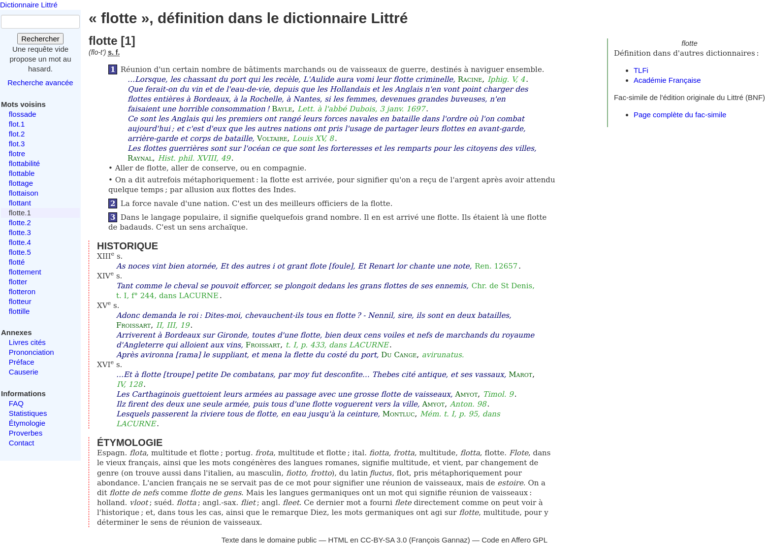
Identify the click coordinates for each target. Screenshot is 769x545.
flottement (25, 272)
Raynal (140, 158)
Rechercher (40, 38)
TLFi (641, 70)
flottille (19, 311)
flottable (22, 173)
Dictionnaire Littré (29, 4)
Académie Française (667, 80)
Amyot (466, 394)
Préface (21, 362)
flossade (22, 114)
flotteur (20, 301)
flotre (17, 153)
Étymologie (27, 423)
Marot (520, 374)
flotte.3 (20, 232)
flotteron (22, 291)
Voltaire (272, 138)
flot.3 (17, 143)
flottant (20, 203)
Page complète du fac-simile (680, 114)
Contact (21, 443)
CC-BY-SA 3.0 (383, 540)
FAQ (16, 403)
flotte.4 (20, 242)
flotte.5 (20, 252)
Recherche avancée (40, 82)
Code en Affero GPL (514, 540)
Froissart (133, 325)
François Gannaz (440, 540)
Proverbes (25, 433)
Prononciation (31, 352)
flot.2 (17, 134)
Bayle (282, 108)
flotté (17, 262)
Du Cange (399, 354)
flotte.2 (20, 222)
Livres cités (27, 342)
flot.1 (17, 124)
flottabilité (24, 163)
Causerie (23, 372)
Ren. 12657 (496, 266)
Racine (470, 79)
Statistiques (28, 413)
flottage (21, 183)
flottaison (23, 193)
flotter (18, 281)
